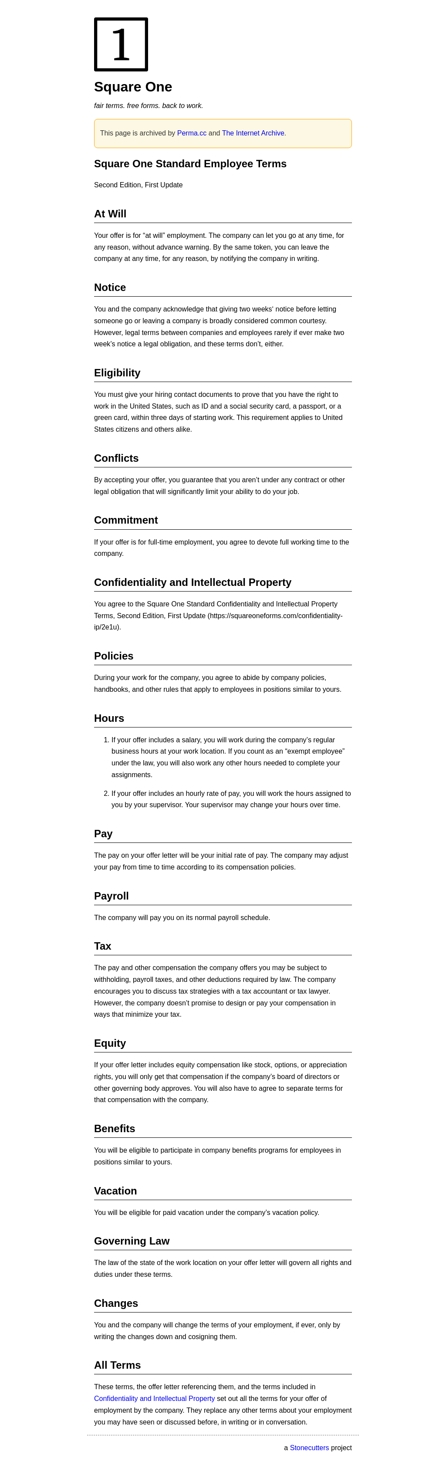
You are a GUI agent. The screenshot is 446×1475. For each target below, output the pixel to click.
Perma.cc (192, 133)
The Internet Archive (253, 133)
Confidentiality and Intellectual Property (154, 1398)
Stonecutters (309, 1447)
